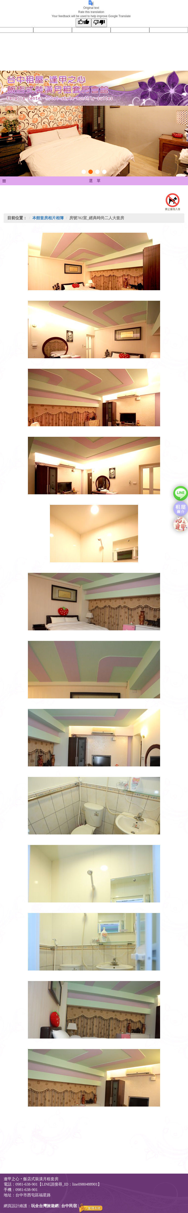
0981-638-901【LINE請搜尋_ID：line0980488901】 (58, 1184)
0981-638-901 (26, 1190)
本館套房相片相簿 (48, 218)
